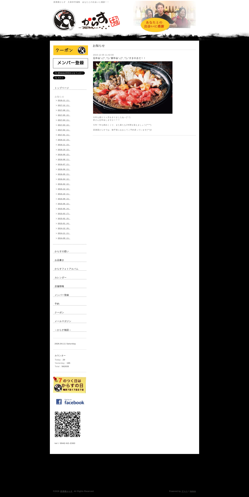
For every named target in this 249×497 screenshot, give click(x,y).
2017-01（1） (64, 135)
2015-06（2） (64, 204)
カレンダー (61, 277)
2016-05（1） (64, 174)
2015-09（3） (64, 199)
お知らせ (59, 96)
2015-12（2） (64, 189)
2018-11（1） (64, 100)
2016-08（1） (64, 159)
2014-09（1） (64, 238)
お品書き (59, 260)
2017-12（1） (64, 105)
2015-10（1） (64, 194)
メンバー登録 (62, 295)
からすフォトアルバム (66, 269)
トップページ (62, 88)
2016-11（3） (64, 145)
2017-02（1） (64, 130)
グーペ (185, 491)
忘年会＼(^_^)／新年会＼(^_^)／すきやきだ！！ (119, 58)
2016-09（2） (64, 154)
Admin (193, 491)
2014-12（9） (64, 228)
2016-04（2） (64, 179)
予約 (57, 303)
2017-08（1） (64, 110)
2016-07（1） (64, 164)
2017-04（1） (64, 120)
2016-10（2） (64, 150)
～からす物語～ (63, 330)
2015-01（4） (64, 223)
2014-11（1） (64, 233)
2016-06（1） (64, 169)
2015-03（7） (64, 214)
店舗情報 (59, 286)
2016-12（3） (64, 140)
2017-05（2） (64, 115)
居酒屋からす (66, 491)
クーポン (59, 312)
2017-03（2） (64, 125)
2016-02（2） (64, 184)
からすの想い (62, 251)
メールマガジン (63, 321)
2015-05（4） (64, 209)
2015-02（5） (64, 218)
